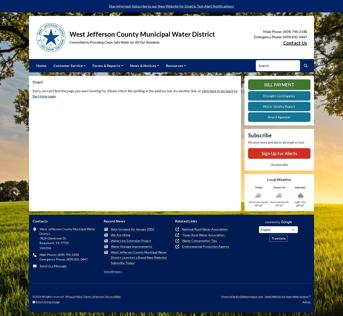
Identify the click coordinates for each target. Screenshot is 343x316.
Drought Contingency (279, 96)
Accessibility (113, 296)
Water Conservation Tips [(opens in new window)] (199, 241)
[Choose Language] (278, 229)
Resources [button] (174, 65)
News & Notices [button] (143, 65)
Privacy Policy (74, 296)
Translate (278, 238)
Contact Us (295, 43)
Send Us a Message (53, 266)
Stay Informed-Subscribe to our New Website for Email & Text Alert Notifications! (171, 6)
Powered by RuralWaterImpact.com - (265, 296)
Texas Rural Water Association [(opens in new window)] (203, 235)
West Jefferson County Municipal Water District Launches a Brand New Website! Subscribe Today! (139, 257)
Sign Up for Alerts (279, 153)
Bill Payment (279, 84)
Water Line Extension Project (131, 241)
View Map (45, 247)
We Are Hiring (120, 235)
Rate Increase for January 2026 (132, 229)
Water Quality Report (279, 106)
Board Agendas (279, 117)
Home (41, 65)
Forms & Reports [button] (106, 65)
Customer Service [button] (68, 65)
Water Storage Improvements (131, 246)
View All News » (113, 271)
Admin (306, 302)
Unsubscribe (279, 165)
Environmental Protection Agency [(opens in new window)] (205, 246)
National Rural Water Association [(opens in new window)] (205, 229)
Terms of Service (94, 296)
